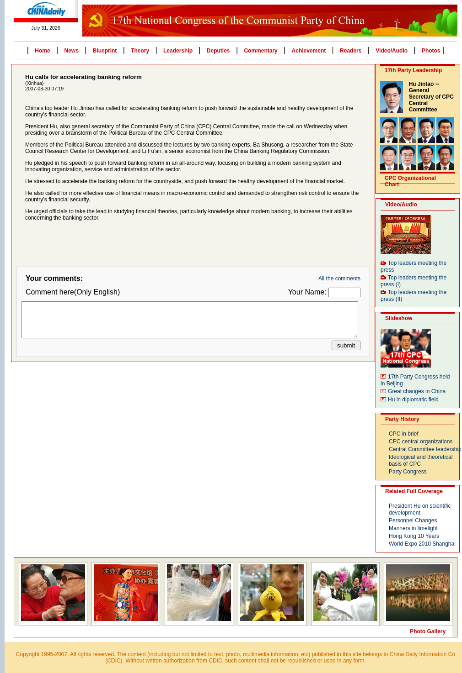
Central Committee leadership (425, 449)
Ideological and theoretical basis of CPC (420, 460)
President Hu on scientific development (420, 509)
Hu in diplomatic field (413, 399)
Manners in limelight (413, 528)
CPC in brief (404, 434)
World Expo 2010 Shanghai (422, 544)
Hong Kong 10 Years (414, 536)
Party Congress (408, 471)
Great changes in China (417, 391)
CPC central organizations (420, 441)
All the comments (339, 278)
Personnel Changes (413, 520)
